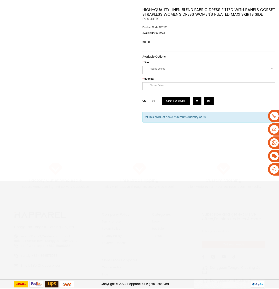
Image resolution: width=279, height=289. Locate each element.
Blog (105, 267)
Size (146, 62)
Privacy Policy (112, 228)
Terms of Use (111, 214)
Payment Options (114, 235)
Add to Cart (176, 100)
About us (108, 274)
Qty (144, 101)
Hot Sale (158, 221)
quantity (149, 79)
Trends (157, 228)
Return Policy (111, 221)
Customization (112, 260)
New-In (157, 214)
